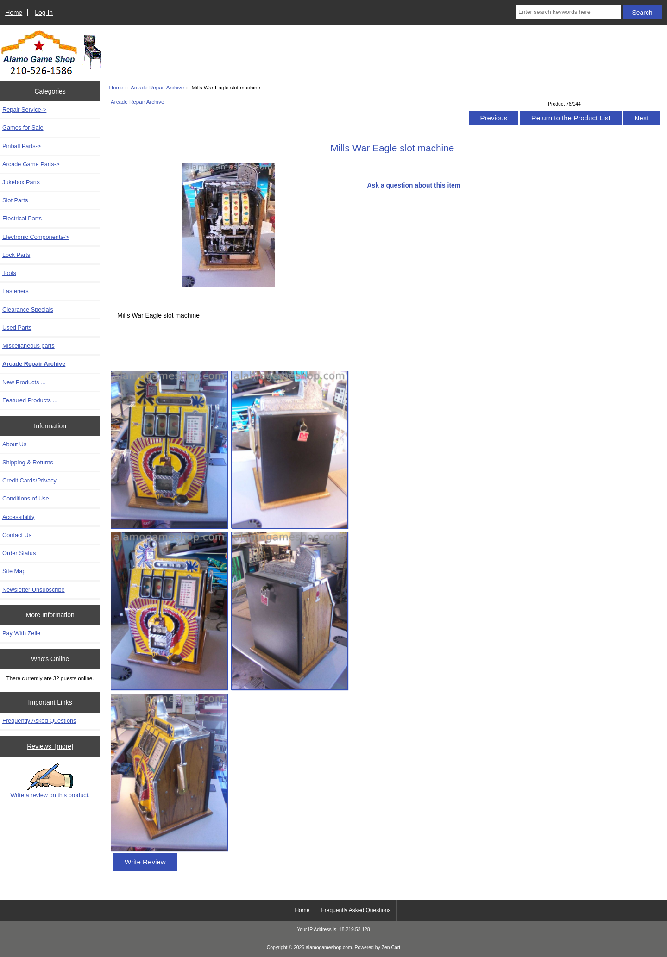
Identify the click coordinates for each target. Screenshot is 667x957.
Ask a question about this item (414, 185)
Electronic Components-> (35, 236)
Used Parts (16, 327)
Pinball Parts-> (21, 146)
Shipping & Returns (27, 462)
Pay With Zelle (21, 633)
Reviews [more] (50, 746)
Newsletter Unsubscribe (33, 589)
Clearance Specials (27, 309)
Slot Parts (15, 200)
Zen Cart (391, 947)
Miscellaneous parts (28, 345)
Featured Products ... (29, 400)
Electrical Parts (22, 218)
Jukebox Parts (21, 182)
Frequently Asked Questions (39, 720)
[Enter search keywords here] (568, 12)
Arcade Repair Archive (157, 87)
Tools (9, 272)
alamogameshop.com (329, 947)
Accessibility (18, 516)
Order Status (19, 553)
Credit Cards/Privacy (29, 480)
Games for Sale (23, 127)
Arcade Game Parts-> (31, 164)
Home (13, 12)
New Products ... (24, 382)
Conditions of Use (25, 498)
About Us (14, 444)
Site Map (13, 571)
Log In (44, 12)
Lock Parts (16, 254)
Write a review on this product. (49, 781)
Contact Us (16, 535)
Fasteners (15, 291)
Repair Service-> (24, 109)
